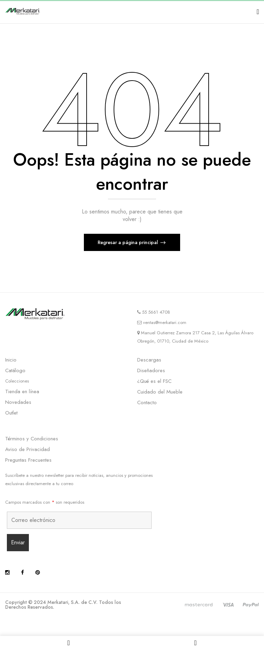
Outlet (11, 413)
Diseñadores (151, 370)
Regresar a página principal (129, 242)
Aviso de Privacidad (27, 449)
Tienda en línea (22, 391)
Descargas (149, 360)
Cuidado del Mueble (160, 392)
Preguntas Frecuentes (28, 460)
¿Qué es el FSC (154, 381)
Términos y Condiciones (31, 438)
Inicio (10, 360)
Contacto (147, 402)
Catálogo (15, 370)
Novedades (18, 402)
